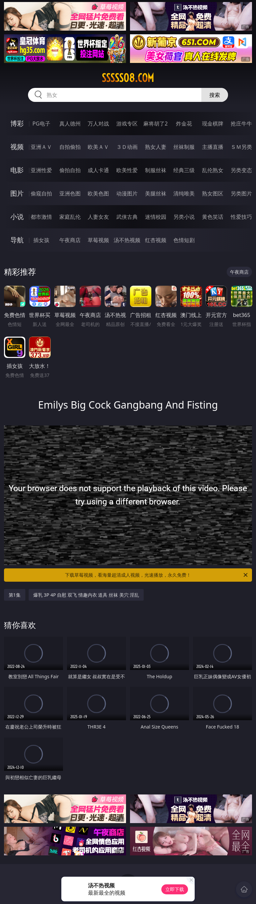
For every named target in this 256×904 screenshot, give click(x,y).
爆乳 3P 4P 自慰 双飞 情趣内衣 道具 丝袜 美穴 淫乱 (86, 595)
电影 (17, 169)
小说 (17, 216)
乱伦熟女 (212, 170)
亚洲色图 (70, 193)
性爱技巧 (241, 216)
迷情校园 (155, 216)
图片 (17, 193)
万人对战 (98, 123)
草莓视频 (98, 240)
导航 (17, 239)
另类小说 (184, 216)
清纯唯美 (184, 193)
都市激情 (41, 216)
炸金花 (184, 123)
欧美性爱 (127, 170)
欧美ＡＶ (98, 147)
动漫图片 (127, 193)
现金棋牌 (212, 123)
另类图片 (241, 193)
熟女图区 (212, 193)
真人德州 (70, 123)
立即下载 (174, 889)
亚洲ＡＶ (41, 147)
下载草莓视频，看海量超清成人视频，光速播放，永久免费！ (157, 575)
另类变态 (241, 170)
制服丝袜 (155, 170)
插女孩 (41, 240)
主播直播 (212, 147)
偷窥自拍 (41, 193)
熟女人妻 (155, 147)
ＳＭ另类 (241, 147)
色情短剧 (184, 240)
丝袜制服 (184, 147)
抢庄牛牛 (241, 123)
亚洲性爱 (41, 170)
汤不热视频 (127, 240)
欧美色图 (98, 193)
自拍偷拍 (70, 147)
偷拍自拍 (70, 170)
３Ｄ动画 (127, 147)
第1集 (15, 595)
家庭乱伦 (70, 216)
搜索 (214, 95)
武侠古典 (127, 216)
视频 (17, 146)
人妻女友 (98, 216)
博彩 (17, 123)
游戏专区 (127, 123)
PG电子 (41, 123)
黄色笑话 (212, 216)
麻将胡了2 (155, 123)
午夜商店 (70, 240)
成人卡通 (98, 170)
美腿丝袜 (155, 193)
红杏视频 (155, 240)
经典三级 (184, 170)
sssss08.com (128, 78)
